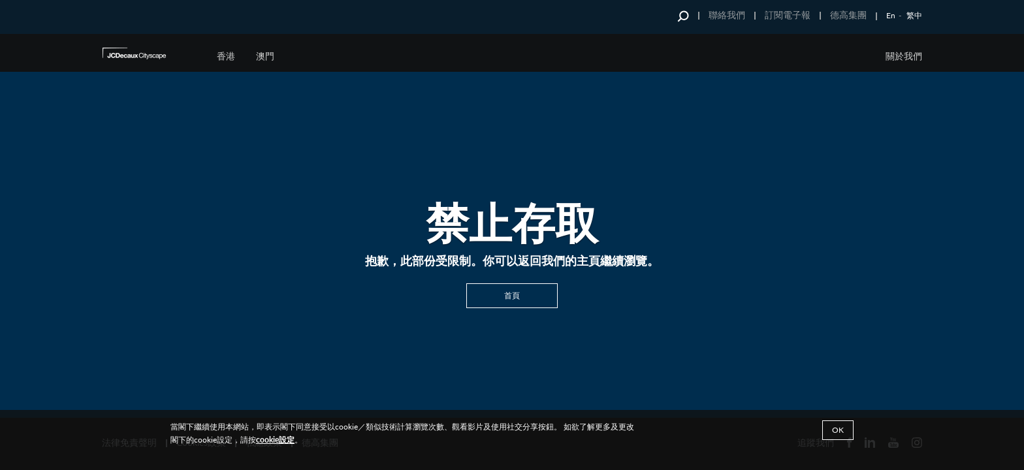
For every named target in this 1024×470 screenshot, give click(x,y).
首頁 (512, 295)
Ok (838, 430)
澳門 (265, 55)
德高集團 (848, 14)
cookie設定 (275, 440)
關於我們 (904, 55)
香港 (226, 55)
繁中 (914, 15)
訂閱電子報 (787, 14)
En (890, 15)
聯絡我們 (727, 14)
